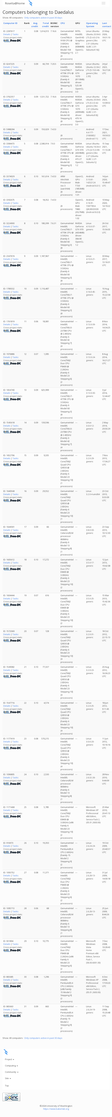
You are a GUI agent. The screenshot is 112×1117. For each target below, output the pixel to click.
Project (9, 1059)
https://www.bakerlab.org (56, 1108)
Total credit (45, 25)
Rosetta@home (15, 3)
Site (8, 1078)
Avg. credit (34, 25)
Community (11, 1071)
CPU (62, 23)
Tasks (15, 34)
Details (6, 34)
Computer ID (10, 23)
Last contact (106, 25)
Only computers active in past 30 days (43, 17)
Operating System (92, 25)
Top (7, 1085)
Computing (11, 1065)
